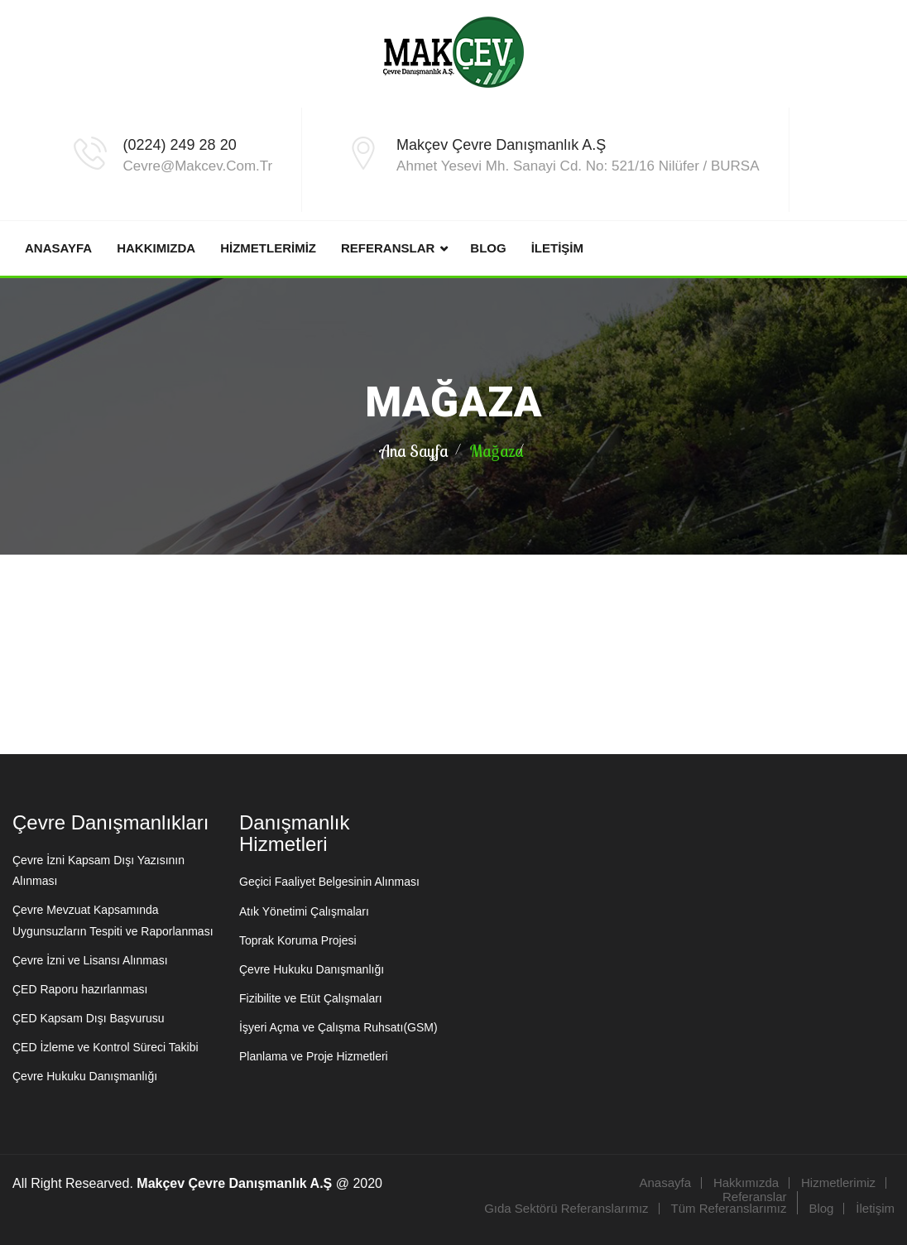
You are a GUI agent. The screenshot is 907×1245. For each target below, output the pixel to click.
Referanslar (387, 248)
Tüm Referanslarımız (728, 1208)
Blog (488, 248)
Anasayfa (58, 248)
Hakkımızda (156, 248)
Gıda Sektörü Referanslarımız (566, 1208)
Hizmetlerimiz (268, 248)
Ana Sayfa (414, 450)
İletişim (557, 248)
